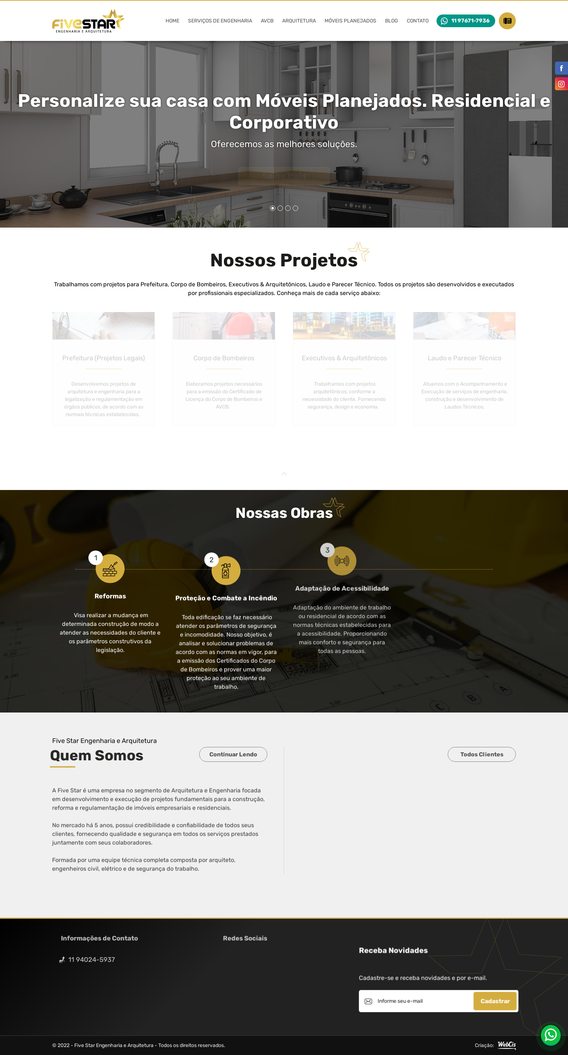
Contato (418, 21)
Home (172, 21)
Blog (391, 21)
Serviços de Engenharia (220, 21)
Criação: (495, 1045)
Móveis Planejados (350, 21)
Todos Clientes (482, 754)
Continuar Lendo (233, 754)
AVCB (267, 21)
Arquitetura (299, 21)
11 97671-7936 (470, 20)
